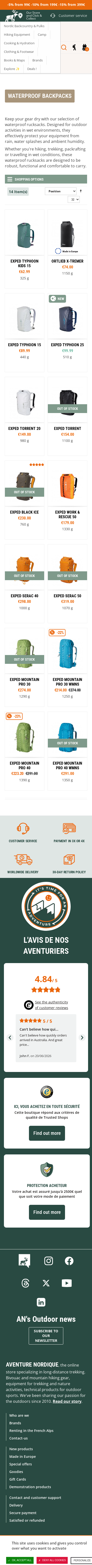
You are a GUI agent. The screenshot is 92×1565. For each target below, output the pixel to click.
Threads (25, 1283)
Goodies (16, 1471)
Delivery (16, 1505)
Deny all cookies (52, 1560)
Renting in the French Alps (31, 1430)
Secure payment (23, 1512)
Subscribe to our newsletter (46, 1336)
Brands (15, 1423)
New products (21, 1449)
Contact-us (18, 1438)
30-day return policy (69, 872)
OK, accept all (20, 1560)
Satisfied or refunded (27, 1520)
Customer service (23, 841)
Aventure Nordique (32, 1364)
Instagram (48, 1261)
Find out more (47, 1133)
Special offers (20, 1464)
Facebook (69, 1261)
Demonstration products (30, 1486)
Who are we (19, 1415)
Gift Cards (17, 1479)
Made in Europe (22, 1456)
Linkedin (41, 1302)
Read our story (67, 1401)
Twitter (46, 1283)
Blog (25, 1261)
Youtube (67, 1283)
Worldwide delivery (23, 872)
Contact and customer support (35, 1497)
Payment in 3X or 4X (68, 841)
